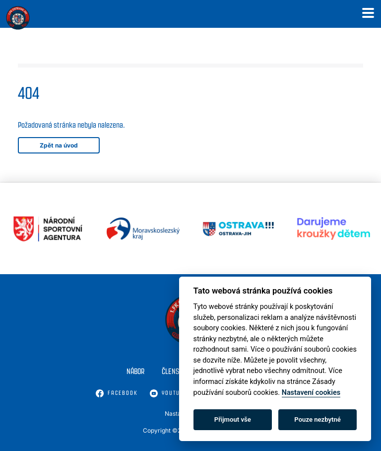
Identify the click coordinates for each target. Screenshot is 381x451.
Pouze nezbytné (317, 419)
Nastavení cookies (311, 392)
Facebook (117, 393)
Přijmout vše (232, 419)
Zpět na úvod (59, 145)
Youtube (169, 393)
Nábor (135, 371)
